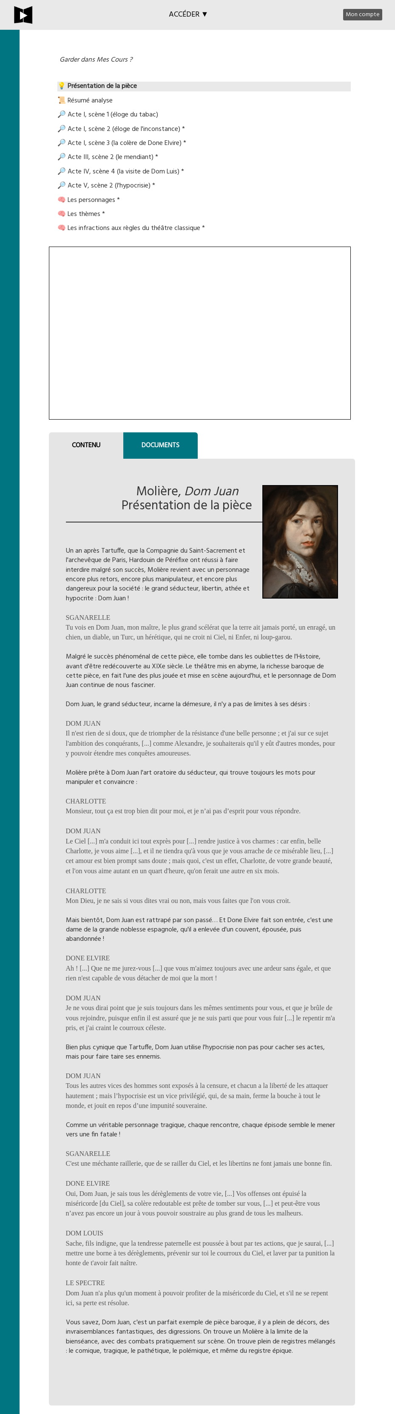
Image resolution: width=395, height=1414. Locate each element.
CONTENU (86, 445)
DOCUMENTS (160, 445)
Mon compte (363, 15)
